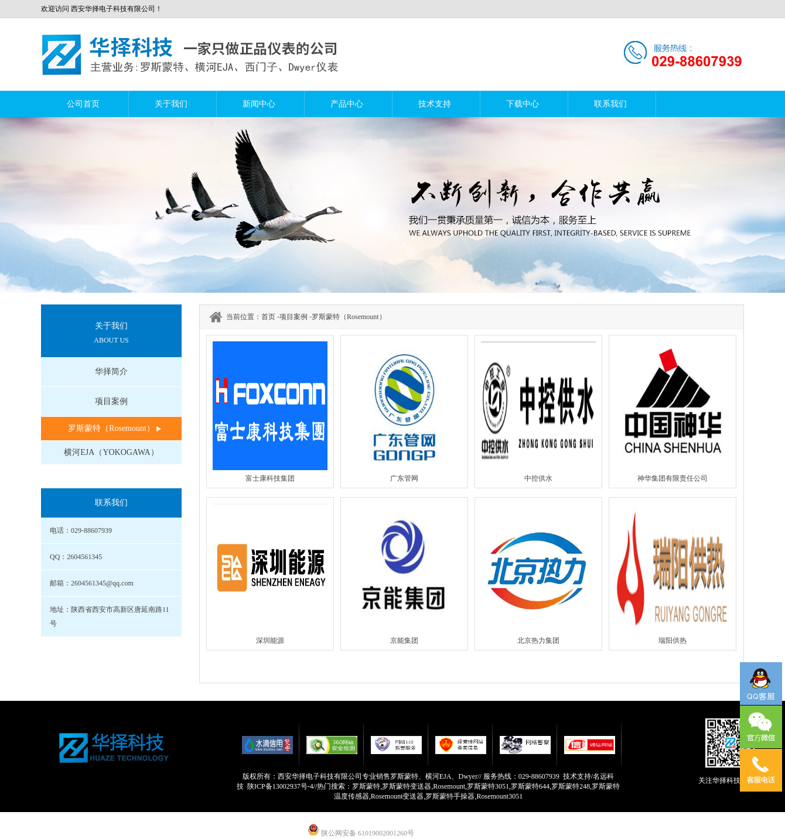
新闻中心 (259, 104)
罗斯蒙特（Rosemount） (111, 428)
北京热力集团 (538, 640)
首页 (268, 317)
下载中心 (522, 104)
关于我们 (171, 104)
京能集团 (404, 640)
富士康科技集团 (270, 478)
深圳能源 (270, 640)
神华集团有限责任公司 (672, 478)
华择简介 (111, 371)
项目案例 (111, 401)
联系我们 (610, 104)
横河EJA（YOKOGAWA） (111, 452)
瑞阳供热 (672, 640)
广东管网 (404, 478)
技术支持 (434, 104)
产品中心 (346, 104)
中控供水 (538, 478)
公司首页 (83, 104)
